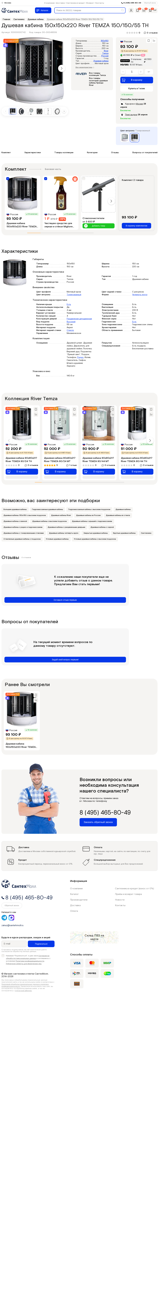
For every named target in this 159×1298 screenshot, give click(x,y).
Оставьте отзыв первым (65, 600)
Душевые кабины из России (88, 515)
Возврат (90, 3)
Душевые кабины (123, 509)
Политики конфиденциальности (30, 961)
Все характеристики (85, 67)
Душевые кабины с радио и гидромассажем (23, 527)
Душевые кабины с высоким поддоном (49, 521)
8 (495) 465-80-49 (132, 3)
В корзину (132, 80)
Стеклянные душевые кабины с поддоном (22, 539)
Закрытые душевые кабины (96, 533)
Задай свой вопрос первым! (65, 659)
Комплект (6, 152)
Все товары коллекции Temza (97, 74)
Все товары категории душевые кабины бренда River (98, 82)
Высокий (71, 321)
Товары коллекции (63, 152)
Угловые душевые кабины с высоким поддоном (95, 539)
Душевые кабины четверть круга (63, 533)
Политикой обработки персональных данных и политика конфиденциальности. (25, 985)
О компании (49, 3)
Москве (139, 104)
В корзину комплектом (136, 225)
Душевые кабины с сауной (102, 527)
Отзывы (115, 152)
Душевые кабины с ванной (15, 521)
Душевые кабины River (61, 515)
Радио (80, 357)
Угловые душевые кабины (57, 539)
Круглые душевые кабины (124, 533)
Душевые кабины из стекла (118, 515)
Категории (92, 152)
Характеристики (32, 152)
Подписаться (41, 944)
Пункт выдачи (131, 115)
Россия (104, 56)
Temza (105, 53)
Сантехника (146, 533)
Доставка (60, 3)
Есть (69, 304)
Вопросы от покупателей (145, 152)
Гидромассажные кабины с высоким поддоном (89, 509)
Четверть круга (139, 294)
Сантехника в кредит (75, 3)
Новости (119, 899)
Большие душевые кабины (15, 509)
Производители (78, 899)
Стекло (70, 330)
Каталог (74, 894)
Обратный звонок (150, 3)
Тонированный (74, 294)
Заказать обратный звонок (98, 822)
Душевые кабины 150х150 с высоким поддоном (25, 515)
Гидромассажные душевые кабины (47, 509)
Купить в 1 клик (136, 88)
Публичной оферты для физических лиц (23, 964)
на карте (97, 937)
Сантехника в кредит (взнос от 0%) (134, 888)
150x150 (104, 41)
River (106, 51)
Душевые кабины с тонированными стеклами (24, 533)
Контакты (99, 3)
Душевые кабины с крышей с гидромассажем (92, 521)
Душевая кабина (100, 61)
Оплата (74, 911)
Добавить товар (94, 226)
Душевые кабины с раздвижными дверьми (66, 527)
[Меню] (43, 10)
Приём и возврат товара (128, 894)
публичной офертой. (23, 991)
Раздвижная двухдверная (79, 318)
